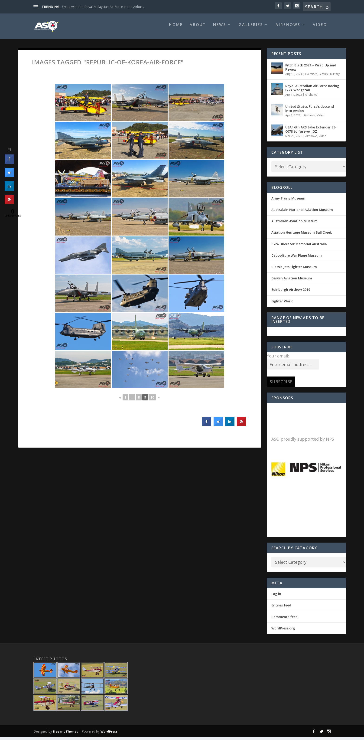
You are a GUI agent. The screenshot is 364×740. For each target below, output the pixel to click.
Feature (324, 77)
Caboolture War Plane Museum (296, 258)
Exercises (311, 77)
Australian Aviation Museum (294, 224)
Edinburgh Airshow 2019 (290, 293)
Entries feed (281, 608)
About (198, 28)
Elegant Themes (65, 735)
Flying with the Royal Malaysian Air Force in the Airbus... (103, 6)
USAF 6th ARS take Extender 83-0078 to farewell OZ (311, 132)
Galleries (251, 28)
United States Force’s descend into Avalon (309, 112)
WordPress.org (283, 631)
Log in (276, 597)
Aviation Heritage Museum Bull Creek (301, 235)
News (219, 28)
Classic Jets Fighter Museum (294, 270)
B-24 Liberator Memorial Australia (299, 247)
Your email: (278, 359)
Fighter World (282, 304)
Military (335, 77)
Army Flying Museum (288, 201)
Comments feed (284, 620)
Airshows (288, 28)
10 (152, 400)
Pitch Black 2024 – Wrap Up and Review (310, 70)
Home (176, 28)
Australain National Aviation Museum (302, 213)
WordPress (109, 735)
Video (320, 28)
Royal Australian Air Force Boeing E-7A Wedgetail (312, 91)
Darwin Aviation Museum (291, 281)
